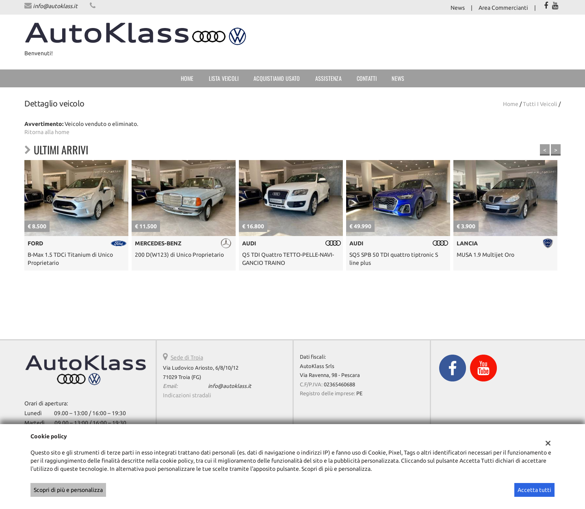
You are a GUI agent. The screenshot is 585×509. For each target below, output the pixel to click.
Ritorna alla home (46, 132)
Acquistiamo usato (277, 78)
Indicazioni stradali (187, 395)
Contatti (367, 78)
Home (187, 78)
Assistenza (328, 78)
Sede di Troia (187, 357)
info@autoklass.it (55, 6)
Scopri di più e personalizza (68, 490)
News (458, 7)
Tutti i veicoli (540, 104)
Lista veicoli (224, 78)
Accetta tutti (534, 490)
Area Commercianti (503, 7)
